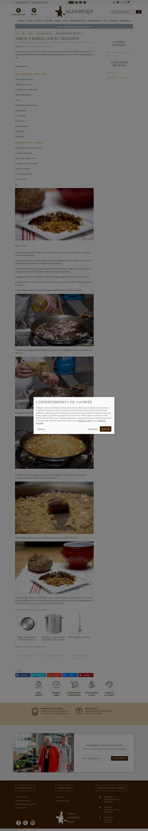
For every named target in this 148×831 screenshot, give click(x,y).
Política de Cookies (84, 420)
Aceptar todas (105, 429)
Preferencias (41, 429)
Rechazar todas (93, 429)
